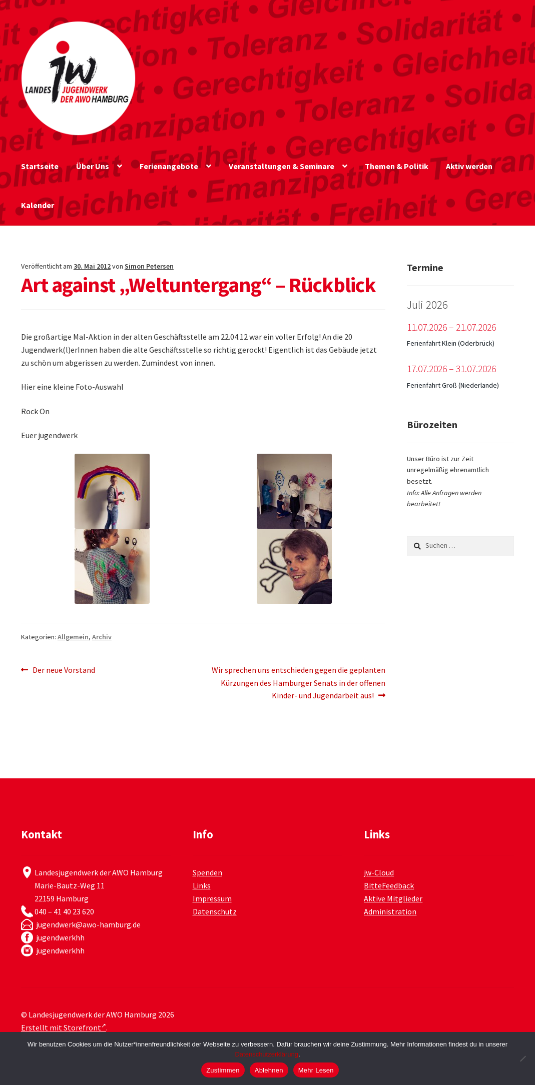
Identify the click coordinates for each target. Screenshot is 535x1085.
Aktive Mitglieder (393, 898)
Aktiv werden (469, 166)
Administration (390, 911)
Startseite (40, 166)
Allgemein (73, 636)
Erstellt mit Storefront (63, 1027)
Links (202, 885)
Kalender (37, 205)
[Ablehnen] (522, 1058)
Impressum (212, 898)
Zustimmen (223, 1070)
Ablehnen (269, 1070)
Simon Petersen (149, 266)
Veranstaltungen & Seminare (281, 166)
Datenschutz (215, 911)
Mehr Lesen (316, 1070)
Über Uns (92, 166)
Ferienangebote (169, 166)
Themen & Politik (396, 166)
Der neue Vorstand (63, 670)
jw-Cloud (379, 872)
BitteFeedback (389, 885)
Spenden (207, 872)
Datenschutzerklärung (266, 1054)
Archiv (102, 636)
